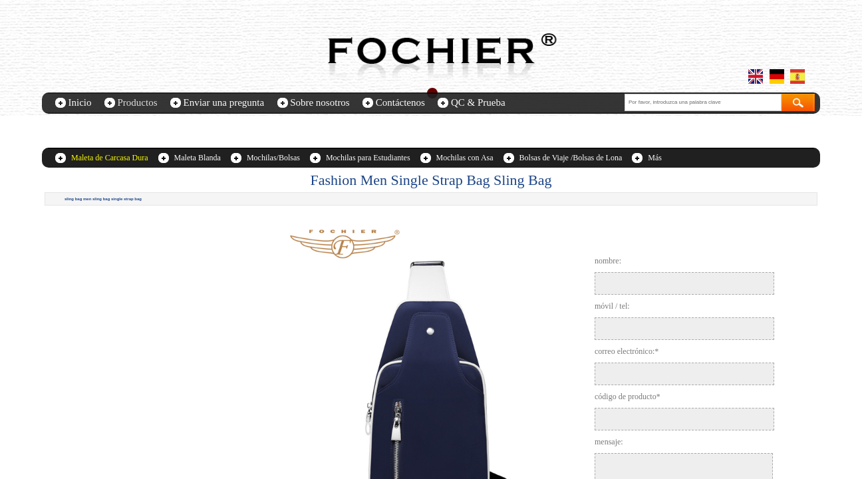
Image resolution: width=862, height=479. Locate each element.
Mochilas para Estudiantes (368, 157)
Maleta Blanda (197, 157)
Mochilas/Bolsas (273, 157)
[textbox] (703, 102)
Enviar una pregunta (224, 102)
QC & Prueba (478, 102)
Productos (138, 102)
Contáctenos (400, 102)
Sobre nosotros (320, 102)
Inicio (80, 102)
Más (655, 157)
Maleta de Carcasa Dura (109, 157)
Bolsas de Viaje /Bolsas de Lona (571, 157)
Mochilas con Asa (465, 157)
